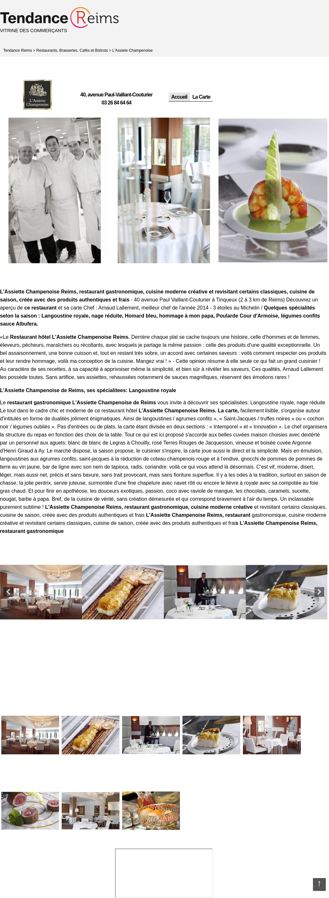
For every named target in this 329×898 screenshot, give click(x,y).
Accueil (179, 97)
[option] (54, 190)
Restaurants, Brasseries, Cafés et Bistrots (72, 50)
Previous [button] (8, 592)
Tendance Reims (17, 50)
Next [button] (319, 592)
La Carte (201, 97)
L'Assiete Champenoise (132, 50)
